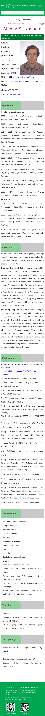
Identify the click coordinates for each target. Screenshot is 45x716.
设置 (42, 24)
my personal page (13, 94)
